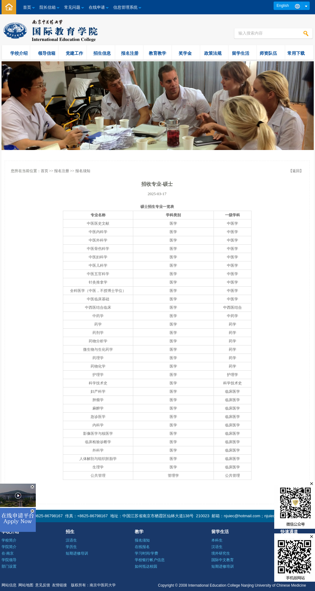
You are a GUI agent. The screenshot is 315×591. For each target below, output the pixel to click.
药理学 (98, 358)
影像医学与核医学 (98, 433)
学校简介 (9, 540)
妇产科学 (98, 391)
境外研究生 (220, 553)
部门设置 (9, 566)
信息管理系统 (125, 7)
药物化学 (98, 366)
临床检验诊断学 (98, 442)
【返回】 (296, 171)
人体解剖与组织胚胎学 (98, 459)
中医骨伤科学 (98, 248)
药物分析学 (98, 341)
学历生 (71, 547)
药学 (98, 324)
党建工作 (74, 53)
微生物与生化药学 (98, 349)
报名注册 (130, 53)
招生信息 (102, 53)
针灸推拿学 (98, 282)
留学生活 (240, 53)
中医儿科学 (98, 265)
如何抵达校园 (146, 566)
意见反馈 (42, 585)
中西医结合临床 (98, 307)
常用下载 (296, 53)
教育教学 (157, 53)
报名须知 (82, 171)
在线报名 (142, 547)
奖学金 (185, 53)
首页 (27, 7)
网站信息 (9, 585)
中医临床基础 (98, 299)
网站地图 (25, 585)
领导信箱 (46, 53)
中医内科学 (98, 232)
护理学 (98, 375)
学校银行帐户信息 (150, 560)
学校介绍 (19, 53)
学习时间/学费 (146, 553)
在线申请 (97, 7)
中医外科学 (98, 240)
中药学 (98, 316)
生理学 (98, 467)
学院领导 (9, 560)
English (283, 5)
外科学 (98, 450)
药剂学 (98, 333)
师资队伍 (268, 53)
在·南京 (8, 553)
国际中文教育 (222, 560)
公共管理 (98, 475)
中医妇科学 (98, 257)
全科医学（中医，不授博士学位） (98, 290)
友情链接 (59, 585)
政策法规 (213, 53)
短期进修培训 (77, 553)
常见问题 (72, 7)
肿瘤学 (98, 400)
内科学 (98, 425)
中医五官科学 (98, 274)
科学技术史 (98, 383)
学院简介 (9, 547)
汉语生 (71, 540)
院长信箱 (48, 7)
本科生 (217, 540)
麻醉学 (98, 408)
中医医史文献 (98, 223)
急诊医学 (98, 417)
